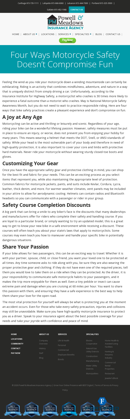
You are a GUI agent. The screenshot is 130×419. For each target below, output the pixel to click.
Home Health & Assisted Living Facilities (112, 343)
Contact (15, 348)
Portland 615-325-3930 (102, 3)
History (42, 348)
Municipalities (92, 373)
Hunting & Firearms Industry (109, 354)
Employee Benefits (66, 354)
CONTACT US (76, 9)
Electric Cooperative (91, 342)
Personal (62, 345)
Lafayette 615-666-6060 (53, 3)
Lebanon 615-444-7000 (77, 3)
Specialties (83, 34)
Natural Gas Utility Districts (92, 350)
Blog (98, 34)
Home (15, 34)
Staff (41, 353)
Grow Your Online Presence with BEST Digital (73, 385)
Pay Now (66, 40)
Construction (92, 356)
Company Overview (43, 342)
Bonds (61, 359)
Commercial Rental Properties (110, 365)
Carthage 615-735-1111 (28, 3)
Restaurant (109, 373)
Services (64, 34)
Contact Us (113, 34)
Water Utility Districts (91, 367)
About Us (30, 34)
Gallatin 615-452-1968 (56, 9)
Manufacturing (92, 361)
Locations (47, 34)
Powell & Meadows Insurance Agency (35, 385)
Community (17, 343)
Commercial (63, 350)
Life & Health (63, 340)
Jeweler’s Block (111, 378)
